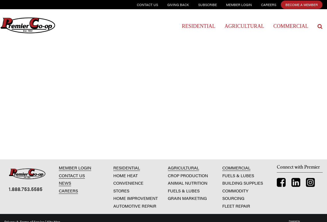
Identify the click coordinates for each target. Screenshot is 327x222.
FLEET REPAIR (236, 206)
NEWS (65, 183)
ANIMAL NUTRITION (187, 183)
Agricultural (244, 26)
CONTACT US (72, 175)
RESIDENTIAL (126, 168)
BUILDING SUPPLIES (242, 183)
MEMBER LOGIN (75, 168)
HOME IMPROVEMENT (135, 198)
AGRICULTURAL (183, 168)
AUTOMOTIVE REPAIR (134, 206)
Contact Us (147, 4)
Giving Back (178, 4)
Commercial (290, 26)
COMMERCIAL (236, 168)
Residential (198, 26)
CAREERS (68, 191)
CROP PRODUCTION (188, 175)
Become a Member (301, 4)
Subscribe (207, 4)
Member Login (239, 4)
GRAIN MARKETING (187, 198)
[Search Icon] (320, 26)
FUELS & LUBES (184, 191)
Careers (268, 4)
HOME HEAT (125, 175)
